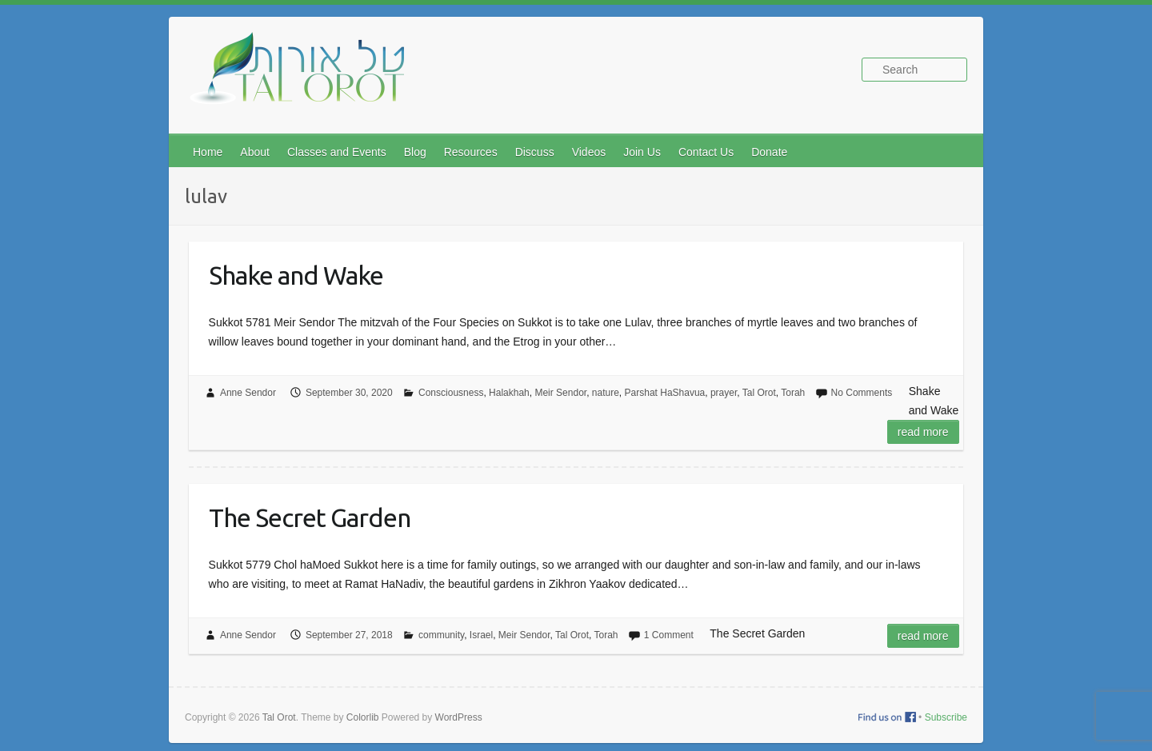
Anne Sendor (248, 392)
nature (605, 392)
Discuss (534, 152)
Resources (471, 152)
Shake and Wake (296, 275)
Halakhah (509, 392)
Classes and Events (336, 152)
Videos (589, 152)
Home (207, 152)
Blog (415, 152)
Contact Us (706, 152)
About (255, 152)
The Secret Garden (309, 517)
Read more (923, 431)
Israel (481, 635)
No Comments (862, 392)
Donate (769, 152)
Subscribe (946, 717)
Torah (793, 392)
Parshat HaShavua (665, 392)
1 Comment (669, 635)
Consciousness (450, 392)
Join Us (642, 152)
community (441, 635)
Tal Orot (759, 392)
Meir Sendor (560, 392)
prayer (723, 392)
